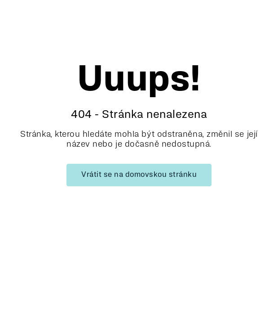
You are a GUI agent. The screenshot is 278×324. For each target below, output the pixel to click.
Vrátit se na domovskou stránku (139, 175)
